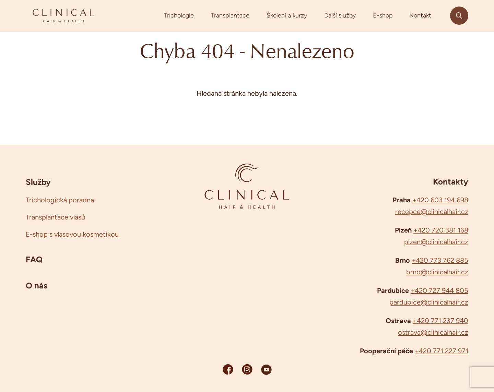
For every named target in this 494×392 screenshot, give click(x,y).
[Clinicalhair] (63, 16)
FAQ (34, 259)
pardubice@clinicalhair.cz (428, 302)
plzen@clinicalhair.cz (436, 242)
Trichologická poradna (60, 200)
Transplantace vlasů (55, 217)
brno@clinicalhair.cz (437, 272)
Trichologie (179, 15)
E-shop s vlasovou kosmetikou (72, 234)
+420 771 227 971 (441, 351)
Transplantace (230, 15)
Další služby (340, 15)
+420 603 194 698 (440, 200)
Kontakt (420, 15)
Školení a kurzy (287, 15)
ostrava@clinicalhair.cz (433, 332)
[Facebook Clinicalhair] (228, 369)
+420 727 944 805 (439, 290)
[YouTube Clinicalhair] (266, 369)
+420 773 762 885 (440, 260)
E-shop (383, 15)
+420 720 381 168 (440, 230)
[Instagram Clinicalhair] (247, 369)
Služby (38, 182)
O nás (36, 285)
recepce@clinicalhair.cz (431, 211)
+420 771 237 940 (440, 320)
